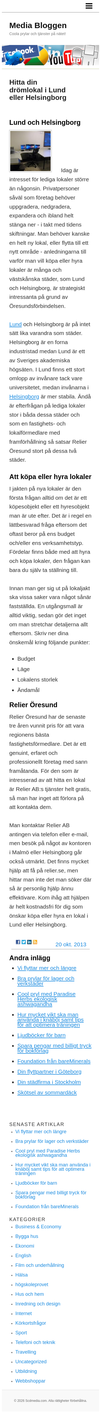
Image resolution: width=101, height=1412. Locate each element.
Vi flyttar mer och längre (46, 968)
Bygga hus (26, 1236)
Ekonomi (24, 1246)
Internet (23, 1313)
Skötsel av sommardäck (47, 1092)
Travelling (25, 1352)
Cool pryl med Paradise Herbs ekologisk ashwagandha (46, 999)
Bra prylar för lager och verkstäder (45, 980)
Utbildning (26, 1371)
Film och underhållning (39, 1265)
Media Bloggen (38, 25)
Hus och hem (29, 1294)
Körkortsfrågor (30, 1323)
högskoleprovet (31, 1284)
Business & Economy (38, 1226)
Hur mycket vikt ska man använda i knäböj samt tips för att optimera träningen (50, 1019)
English (23, 1255)
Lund (15, 324)
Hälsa (21, 1275)
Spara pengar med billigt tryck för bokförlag (54, 1048)
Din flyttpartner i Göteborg (49, 1071)
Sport (21, 1332)
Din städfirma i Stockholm (49, 1082)
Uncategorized (31, 1361)
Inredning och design (37, 1303)
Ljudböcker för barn (41, 1035)
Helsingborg (24, 396)
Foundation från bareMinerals (53, 1061)
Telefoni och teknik (35, 1342)
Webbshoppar (30, 1381)
